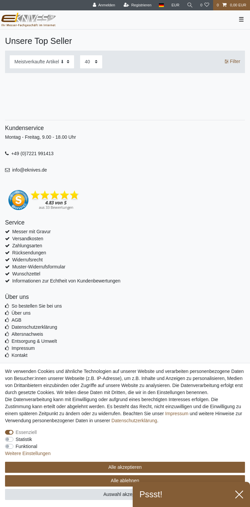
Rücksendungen (29, 252)
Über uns (20, 313)
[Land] (161, 5)
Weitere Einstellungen (28, 453)
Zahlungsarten (27, 245)
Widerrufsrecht (27, 259)
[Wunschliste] (204, 5)
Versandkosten (27, 238)
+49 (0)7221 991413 (32, 153)
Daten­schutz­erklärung (134, 420)
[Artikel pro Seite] (91, 61)
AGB (16, 320)
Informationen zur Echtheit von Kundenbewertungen (66, 280)
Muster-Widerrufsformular (38, 266)
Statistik (24, 439)
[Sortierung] (42, 61)
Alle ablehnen (125, 480)
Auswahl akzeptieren (124, 494)
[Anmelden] (104, 5)
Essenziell (26, 432)
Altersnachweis (27, 334)
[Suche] (189, 5)
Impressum (23, 348)
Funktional (27, 446)
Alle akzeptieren (125, 467)
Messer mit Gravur (31, 231)
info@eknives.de (29, 170)
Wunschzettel (26, 273)
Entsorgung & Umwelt (34, 341)
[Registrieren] (137, 5)
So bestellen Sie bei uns (36, 306)
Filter (232, 61)
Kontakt (19, 355)
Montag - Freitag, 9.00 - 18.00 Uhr (40, 137)
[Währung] (175, 5)
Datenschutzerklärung (34, 327)
